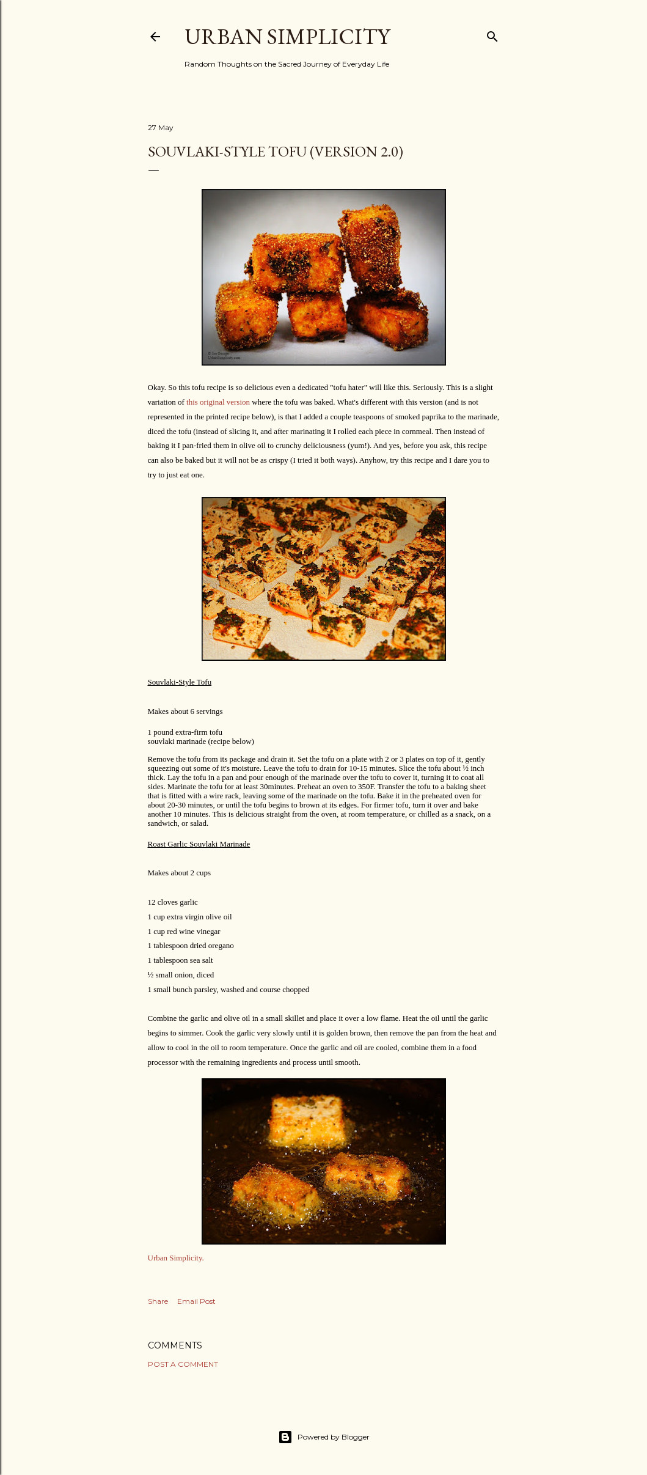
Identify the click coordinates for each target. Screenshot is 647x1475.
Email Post (196, 1301)
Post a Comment (183, 1364)
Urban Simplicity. (176, 1257)
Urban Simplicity (287, 36)
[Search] (492, 34)
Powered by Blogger (324, 1437)
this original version (218, 401)
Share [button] (158, 1301)
